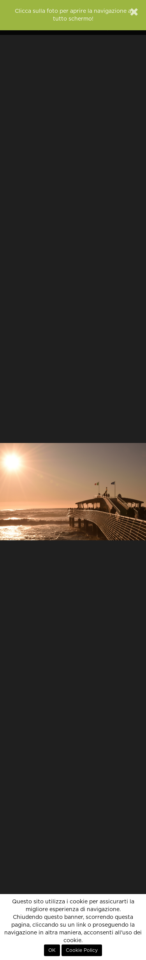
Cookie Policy (82, 950)
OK (52, 950)
